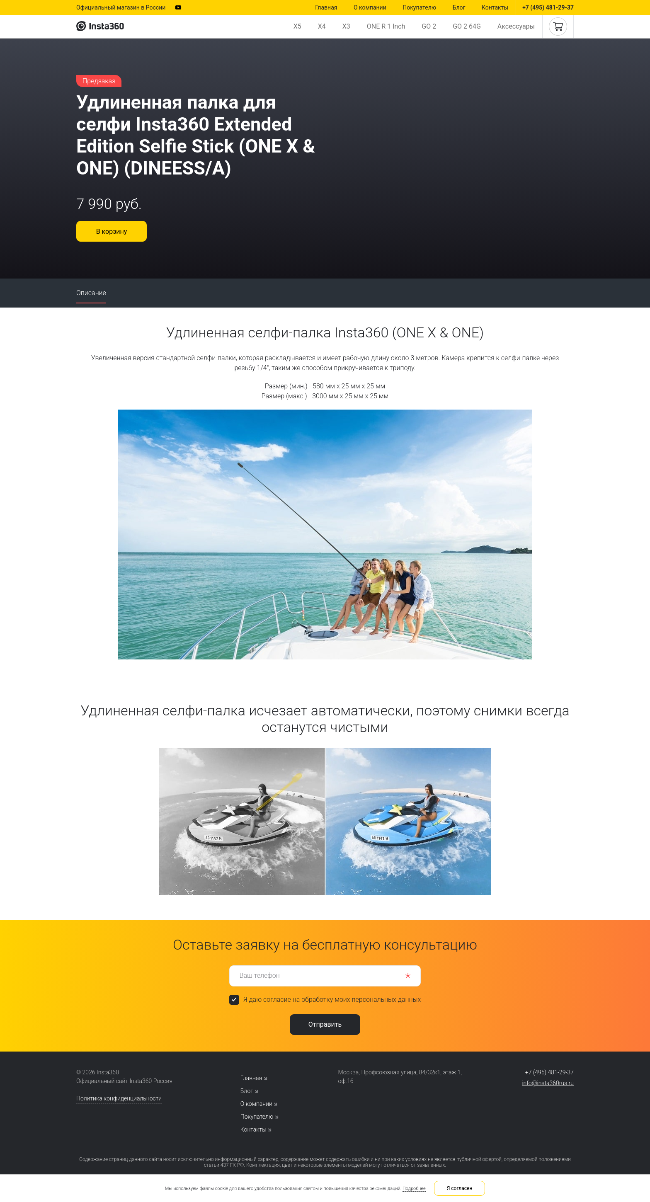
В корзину (111, 231)
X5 (297, 26)
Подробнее (414, 1188)
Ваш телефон (260, 975)
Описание (91, 293)
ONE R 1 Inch (386, 26)
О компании (370, 7)
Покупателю (419, 7)
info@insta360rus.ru (548, 1083)
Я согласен (460, 1188)
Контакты (495, 7)
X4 (322, 26)
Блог (459, 7)
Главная (326, 7)
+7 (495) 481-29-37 (548, 7)
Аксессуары (516, 26)
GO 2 (429, 26)
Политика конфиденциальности (119, 1098)
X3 (346, 26)
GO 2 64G (467, 26)
